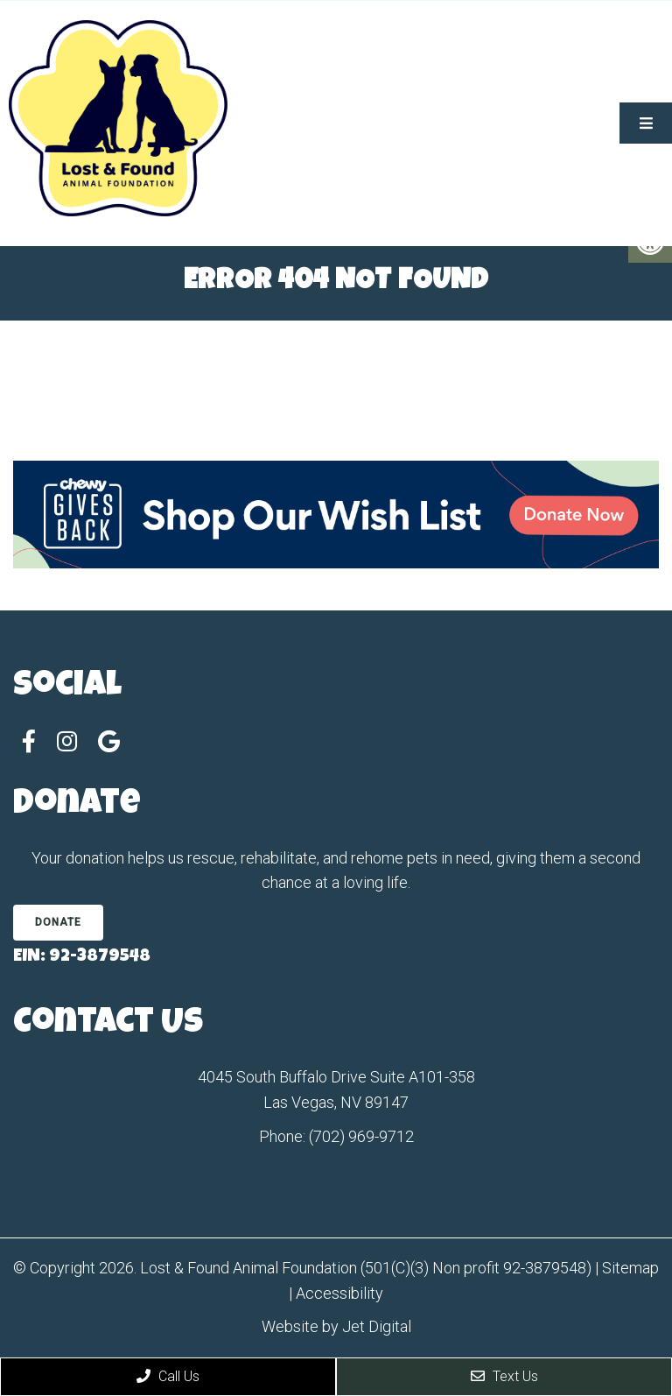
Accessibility (339, 1293)
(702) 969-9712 (361, 1136)
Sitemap (630, 1268)
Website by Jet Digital (336, 1326)
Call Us (168, 1376)
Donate (58, 922)
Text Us (504, 1376)
